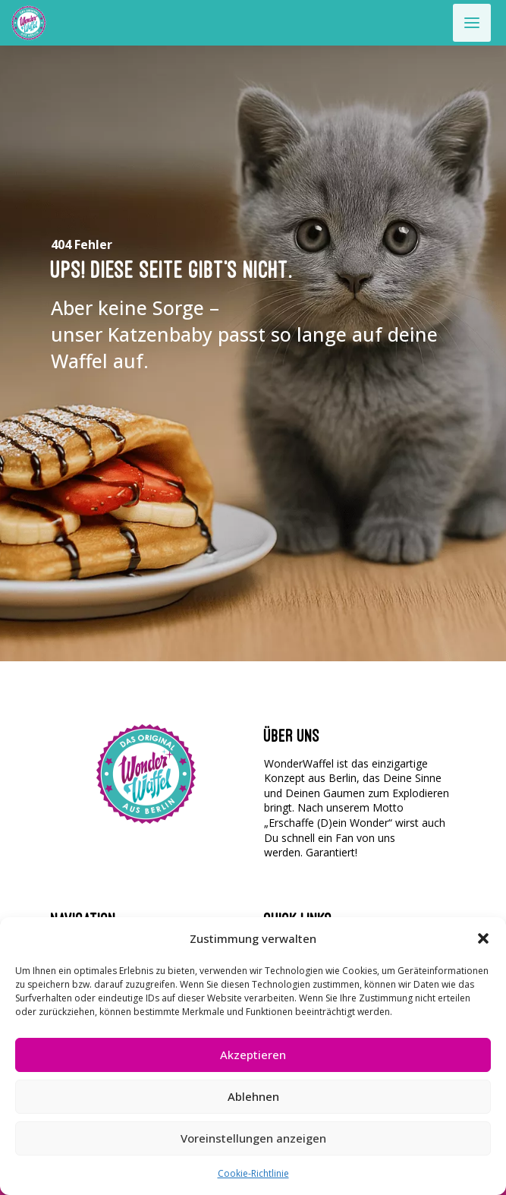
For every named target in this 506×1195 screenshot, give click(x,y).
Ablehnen (253, 1096)
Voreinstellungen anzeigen (253, 1138)
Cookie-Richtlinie (253, 1173)
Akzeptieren (253, 1054)
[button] (483, 938)
